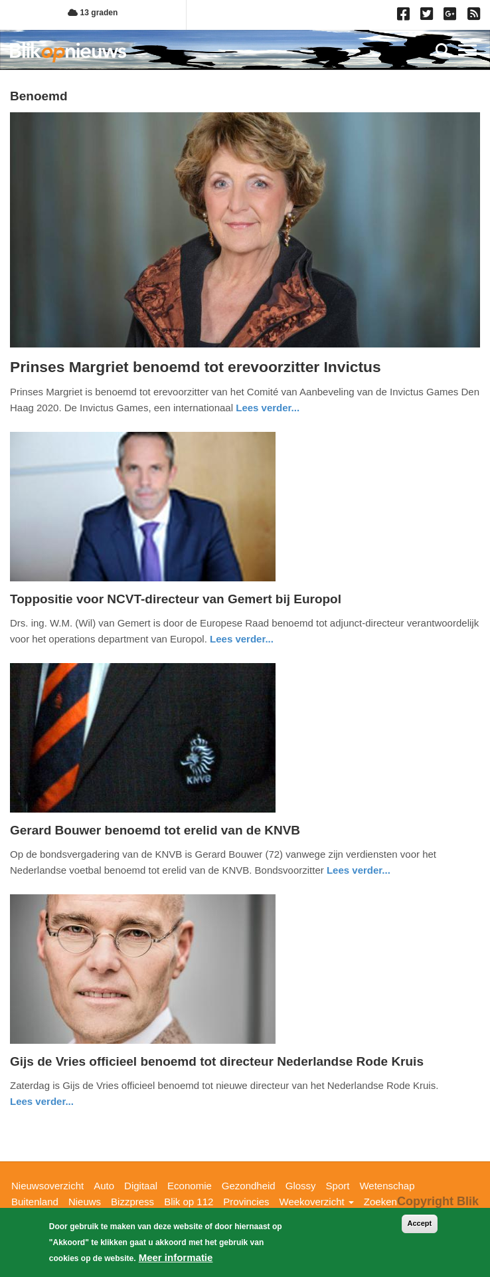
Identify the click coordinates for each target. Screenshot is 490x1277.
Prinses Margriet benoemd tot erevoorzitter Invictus (195, 366)
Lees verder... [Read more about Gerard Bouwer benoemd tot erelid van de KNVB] (358, 870)
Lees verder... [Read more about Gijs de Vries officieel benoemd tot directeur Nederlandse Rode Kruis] (42, 1101)
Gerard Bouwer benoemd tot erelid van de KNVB (155, 830)
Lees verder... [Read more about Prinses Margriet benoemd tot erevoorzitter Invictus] (267, 407)
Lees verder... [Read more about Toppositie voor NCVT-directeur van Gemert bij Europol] (242, 638)
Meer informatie (176, 1257)
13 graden (93, 12)
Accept (420, 1223)
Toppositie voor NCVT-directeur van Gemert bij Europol (175, 599)
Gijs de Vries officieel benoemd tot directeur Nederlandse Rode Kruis (217, 1061)
